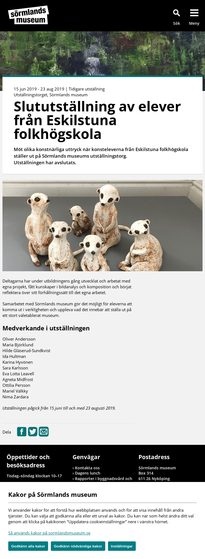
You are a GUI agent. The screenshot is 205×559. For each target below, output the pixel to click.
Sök (176, 23)
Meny (194, 23)
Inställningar (122, 546)
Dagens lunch (87, 473)
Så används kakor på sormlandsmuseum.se (49, 533)
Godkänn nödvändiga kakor (78, 546)
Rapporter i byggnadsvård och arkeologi (103, 481)
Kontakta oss (87, 467)
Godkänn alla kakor (28, 546)
